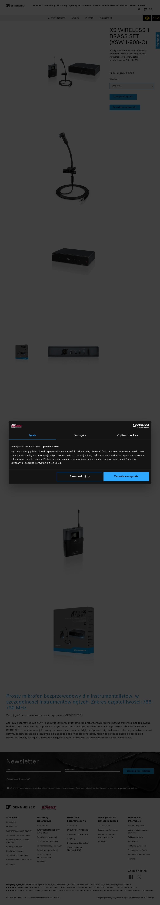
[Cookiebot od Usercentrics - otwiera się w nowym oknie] (135, 426)
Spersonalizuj (80, 476)
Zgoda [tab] (32, 435)
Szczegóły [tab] (80, 435)
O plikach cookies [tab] (127, 435)
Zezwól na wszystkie (126, 476)
